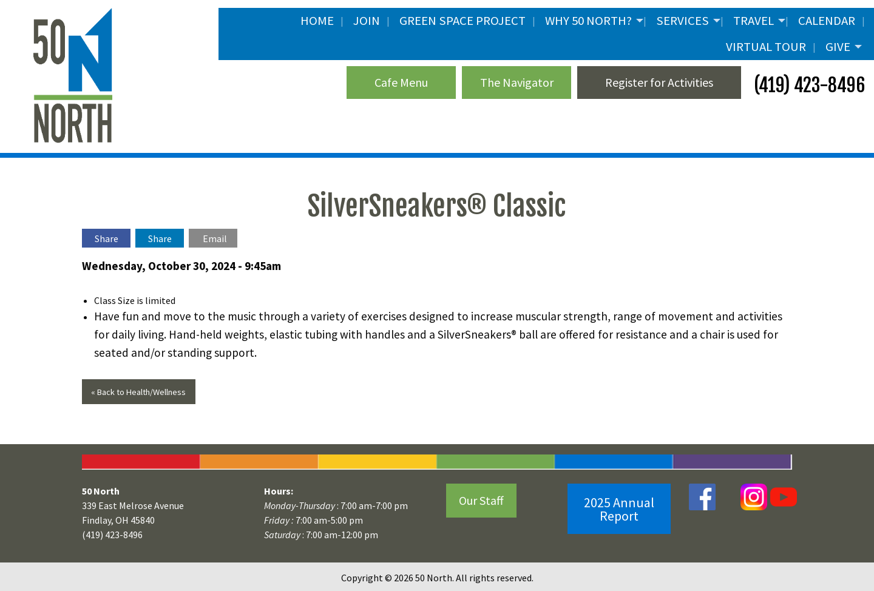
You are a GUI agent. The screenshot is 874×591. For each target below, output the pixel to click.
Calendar (826, 21)
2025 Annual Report (619, 509)
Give (837, 47)
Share (106, 238)
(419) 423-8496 (807, 85)
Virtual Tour (766, 47)
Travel (753, 21)
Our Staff (481, 500)
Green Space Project (462, 21)
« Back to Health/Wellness (138, 392)
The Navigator (517, 82)
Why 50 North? (588, 21)
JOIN (366, 21)
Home (317, 21)
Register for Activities (659, 82)
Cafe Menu (401, 82)
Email (215, 238)
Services (682, 21)
